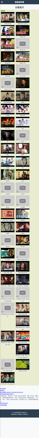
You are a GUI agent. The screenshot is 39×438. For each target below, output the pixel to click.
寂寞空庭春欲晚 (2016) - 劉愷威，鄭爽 (8, 315)
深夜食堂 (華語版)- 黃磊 (22, 272)
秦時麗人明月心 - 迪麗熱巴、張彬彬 (7, 285)
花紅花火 (7, 207)
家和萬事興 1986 (8, 49)
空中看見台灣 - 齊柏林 (22, 370)
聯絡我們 (25, 414)
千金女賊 (22, 233)
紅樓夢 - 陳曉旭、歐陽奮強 (8, 220)
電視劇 (3, 10)
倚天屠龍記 (8, 115)
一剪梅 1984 (7, 36)
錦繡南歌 (22, 154)
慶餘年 (7, 154)
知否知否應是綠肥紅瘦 (7, 102)
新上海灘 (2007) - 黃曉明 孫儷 (22, 285)
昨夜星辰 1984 (22, 36)
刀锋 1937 (23, 89)
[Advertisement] (19, 428)
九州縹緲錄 (23, 207)
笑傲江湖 (7, 181)
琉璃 (22, 128)
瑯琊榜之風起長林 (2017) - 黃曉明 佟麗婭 (23, 328)
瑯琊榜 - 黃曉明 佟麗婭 (22, 314)
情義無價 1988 (7, 63)
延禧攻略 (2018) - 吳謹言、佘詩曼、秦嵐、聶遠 (8, 343)
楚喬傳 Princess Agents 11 (23, 23)
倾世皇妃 (2, 390)
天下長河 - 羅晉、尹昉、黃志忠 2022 (8, 383)
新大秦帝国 (3, 388)
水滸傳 (22, 181)
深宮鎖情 (7, 194)
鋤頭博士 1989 (22, 63)
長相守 (22, 141)
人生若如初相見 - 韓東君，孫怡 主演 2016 (22, 300)
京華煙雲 (22, 102)
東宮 (22, 167)
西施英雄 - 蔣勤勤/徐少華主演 (22, 259)
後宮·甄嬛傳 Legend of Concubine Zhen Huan (11, 392)
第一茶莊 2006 (22, 76)
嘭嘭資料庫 (19, 2)
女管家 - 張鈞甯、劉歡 (8, 272)
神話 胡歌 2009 (4, 403)
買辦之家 (7, 246)
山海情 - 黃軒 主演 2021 (22, 342)
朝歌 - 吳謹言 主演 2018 (7, 370)
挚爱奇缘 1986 (22, 49)
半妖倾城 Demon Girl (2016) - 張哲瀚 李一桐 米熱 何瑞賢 (8, 300)
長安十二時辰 (7, 128)
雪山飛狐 (7, 167)
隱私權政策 (14, 414)
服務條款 (20, 414)
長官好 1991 (7, 76)
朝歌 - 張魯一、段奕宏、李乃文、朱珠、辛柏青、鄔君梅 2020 (22, 356)
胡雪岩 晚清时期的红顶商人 (7, 394)
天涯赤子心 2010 (8, 89)
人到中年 (22, 194)
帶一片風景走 (7, 259)
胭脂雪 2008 (22, 115)
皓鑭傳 (7, 233)
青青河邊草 (23, 220)
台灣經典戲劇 (3, 405)
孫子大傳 (22, 246)
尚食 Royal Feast (7, 23)
